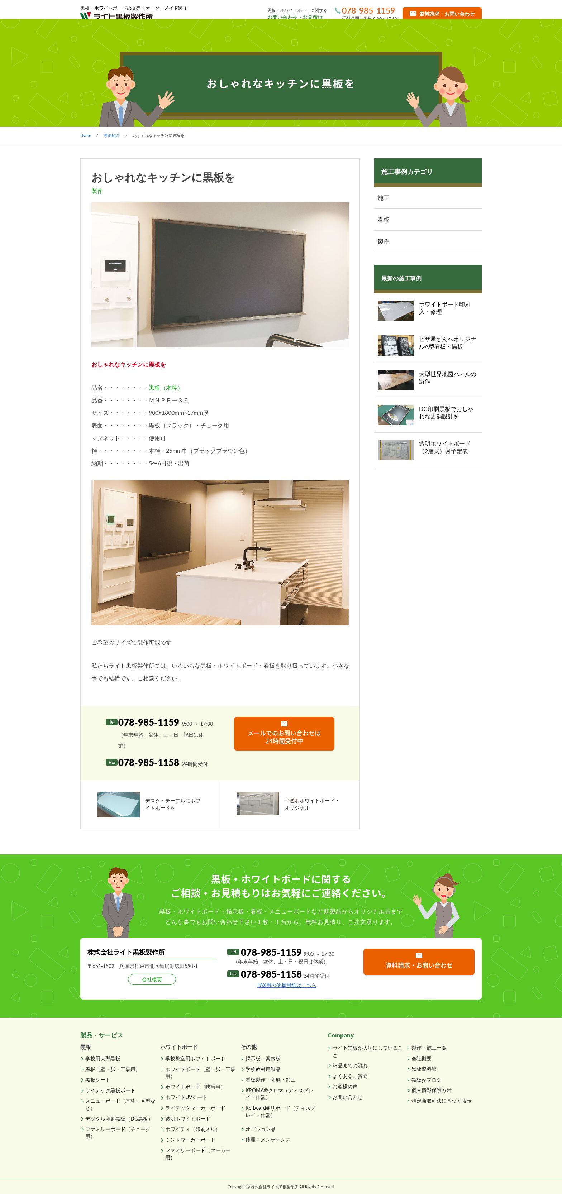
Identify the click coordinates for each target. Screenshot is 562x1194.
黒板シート (97, 1079)
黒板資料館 (424, 1069)
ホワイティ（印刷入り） (192, 1129)
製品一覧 (175, 35)
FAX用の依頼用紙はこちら (286, 985)
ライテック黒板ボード (110, 1090)
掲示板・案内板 (263, 1058)
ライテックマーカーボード (195, 1108)
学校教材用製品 (263, 1069)
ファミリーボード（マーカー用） (197, 1153)
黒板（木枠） (166, 387)
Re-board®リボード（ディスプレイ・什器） (280, 1111)
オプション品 (261, 1129)
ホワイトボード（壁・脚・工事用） (200, 1072)
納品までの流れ (310, 35)
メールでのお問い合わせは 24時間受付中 (284, 736)
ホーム (111, 35)
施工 (383, 197)
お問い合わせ (348, 1097)
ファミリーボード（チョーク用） (118, 1132)
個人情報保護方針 (431, 1090)
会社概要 (421, 1058)
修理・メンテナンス (268, 1139)
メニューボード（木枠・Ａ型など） (120, 1104)
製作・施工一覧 (241, 35)
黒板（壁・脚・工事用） (112, 1069)
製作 (383, 241)
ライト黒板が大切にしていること (368, 1051)
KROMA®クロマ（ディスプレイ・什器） (279, 1094)
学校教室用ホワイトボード (195, 1058)
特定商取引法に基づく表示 (441, 1101)
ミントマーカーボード (190, 1140)
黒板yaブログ (426, 1079)
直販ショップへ (452, 35)
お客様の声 (345, 1086)
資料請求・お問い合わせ (419, 964)
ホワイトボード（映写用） (195, 1087)
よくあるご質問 (378, 35)
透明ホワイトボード (187, 1119)
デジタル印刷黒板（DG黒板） (119, 1119)
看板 (383, 219)
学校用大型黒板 (102, 1058)
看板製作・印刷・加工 (271, 1079)
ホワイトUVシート (186, 1097)
